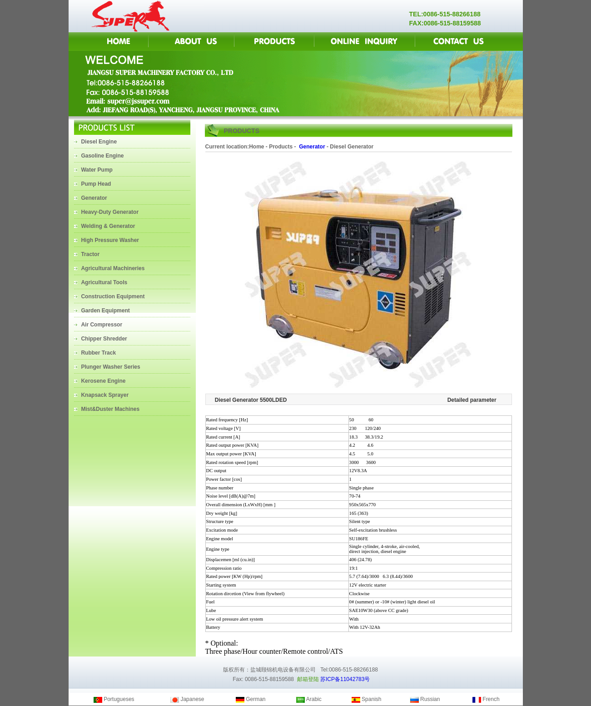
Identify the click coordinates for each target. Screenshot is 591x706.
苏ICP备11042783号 (345, 679)
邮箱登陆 (308, 679)
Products (281, 146)
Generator (311, 146)
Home (256, 146)
